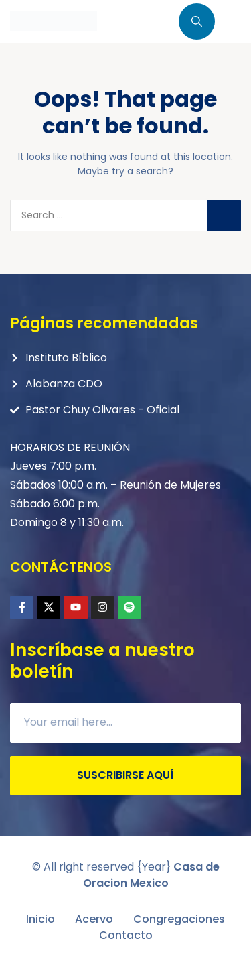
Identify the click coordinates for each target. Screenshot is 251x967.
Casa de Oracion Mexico (151, 875)
